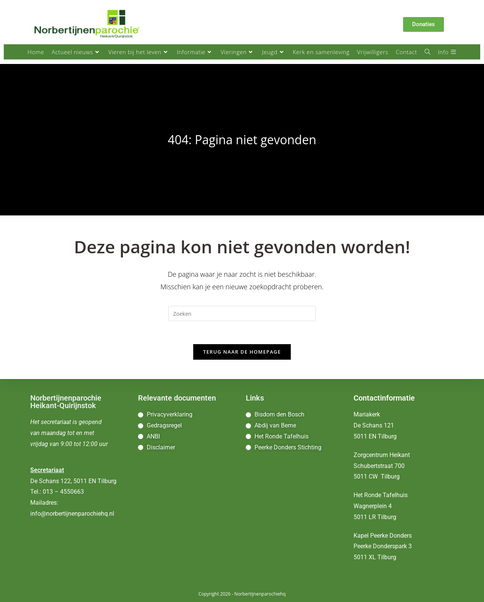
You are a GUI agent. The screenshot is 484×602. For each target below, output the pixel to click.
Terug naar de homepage (242, 351)
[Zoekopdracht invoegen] (242, 313)
